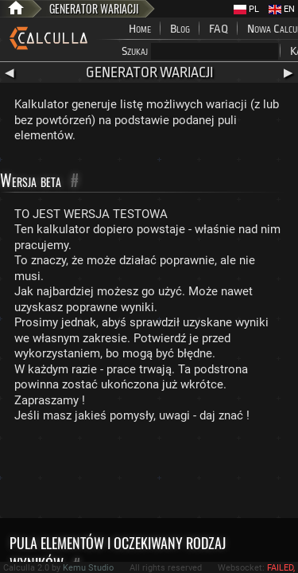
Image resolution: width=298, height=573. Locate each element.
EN (282, 9)
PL (246, 9)
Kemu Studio (88, 568)
